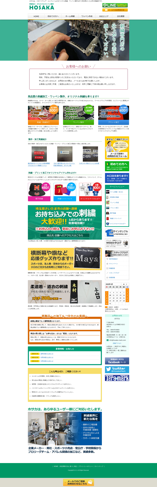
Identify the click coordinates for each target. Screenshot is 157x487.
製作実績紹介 (113, 259)
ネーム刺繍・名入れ (116, 192)
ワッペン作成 (114, 202)
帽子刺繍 (113, 213)
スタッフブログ (114, 273)
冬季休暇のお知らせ (47, 357)
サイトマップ (99, 466)
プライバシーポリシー (86, 466)
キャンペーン (113, 263)
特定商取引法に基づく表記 (68, 466)
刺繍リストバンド (116, 218)
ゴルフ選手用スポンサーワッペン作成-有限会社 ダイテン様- (64, 156)
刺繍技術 (112, 268)
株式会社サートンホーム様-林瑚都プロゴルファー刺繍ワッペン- (39, 156)
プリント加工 (114, 208)
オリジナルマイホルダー (118, 223)
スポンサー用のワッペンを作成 (89, 155)
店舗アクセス (117, 343)
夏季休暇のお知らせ (47, 354)
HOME (56, 466)
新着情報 (112, 277)
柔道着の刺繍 (114, 197)
